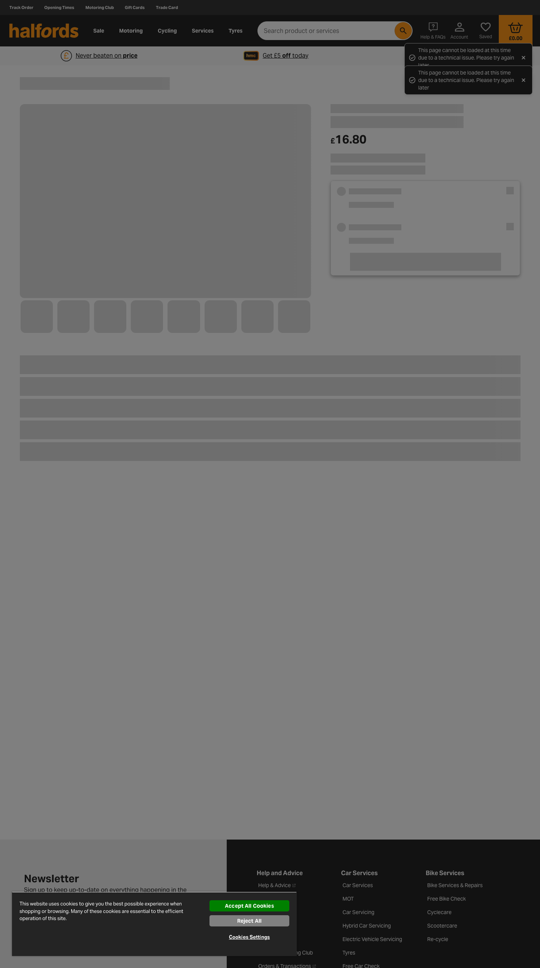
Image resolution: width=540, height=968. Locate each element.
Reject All (249, 920)
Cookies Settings (249, 937)
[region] (154, 924)
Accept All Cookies (249, 905)
